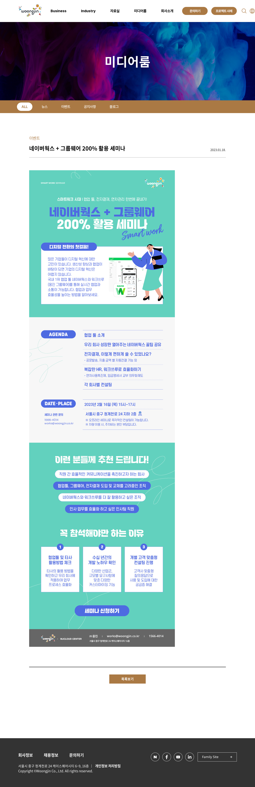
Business (58, 11)
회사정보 (25, 755)
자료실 (114, 11)
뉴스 (45, 107)
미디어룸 (140, 11)
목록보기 (127, 678)
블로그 (114, 107)
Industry (88, 11)
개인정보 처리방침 (108, 765)
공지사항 (90, 107)
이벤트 (65, 107)
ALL (24, 107)
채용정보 (51, 755)
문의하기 (76, 755)
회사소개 (167, 11)
